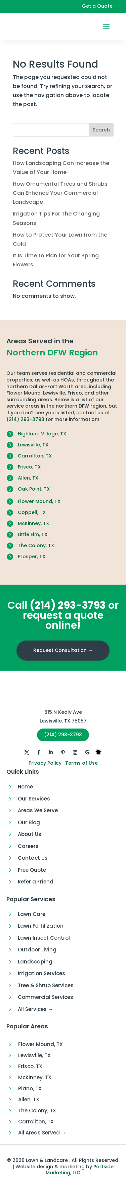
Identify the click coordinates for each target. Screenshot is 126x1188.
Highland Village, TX (42, 433)
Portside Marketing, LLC (80, 1169)
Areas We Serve (38, 810)
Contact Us (33, 857)
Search (101, 129)
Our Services (34, 798)
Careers (28, 846)
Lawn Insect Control (44, 937)
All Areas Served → (42, 1132)
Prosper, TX (31, 556)
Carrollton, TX (35, 455)
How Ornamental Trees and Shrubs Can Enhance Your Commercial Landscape (60, 193)
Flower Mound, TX (39, 501)
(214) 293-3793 (25, 419)
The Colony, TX (36, 545)
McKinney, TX (33, 523)
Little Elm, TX (32, 534)
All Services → (35, 1009)
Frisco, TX (29, 466)
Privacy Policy (45, 763)
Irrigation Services (41, 973)
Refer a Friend (35, 881)
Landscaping (35, 961)
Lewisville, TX (33, 444)
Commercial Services (45, 997)
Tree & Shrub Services (46, 985)
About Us (29, 834)
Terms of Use (81, 763)
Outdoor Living (37, 949)
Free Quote (32, 869)
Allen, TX (28, 478)
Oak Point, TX (34, 489)
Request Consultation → (63, 650)
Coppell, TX (32, 512)
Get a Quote (97, 6)
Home (25, 786)
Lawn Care (31, 914)
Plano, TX (30, 1088)
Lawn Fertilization (41, 925)
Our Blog (29, 822)
